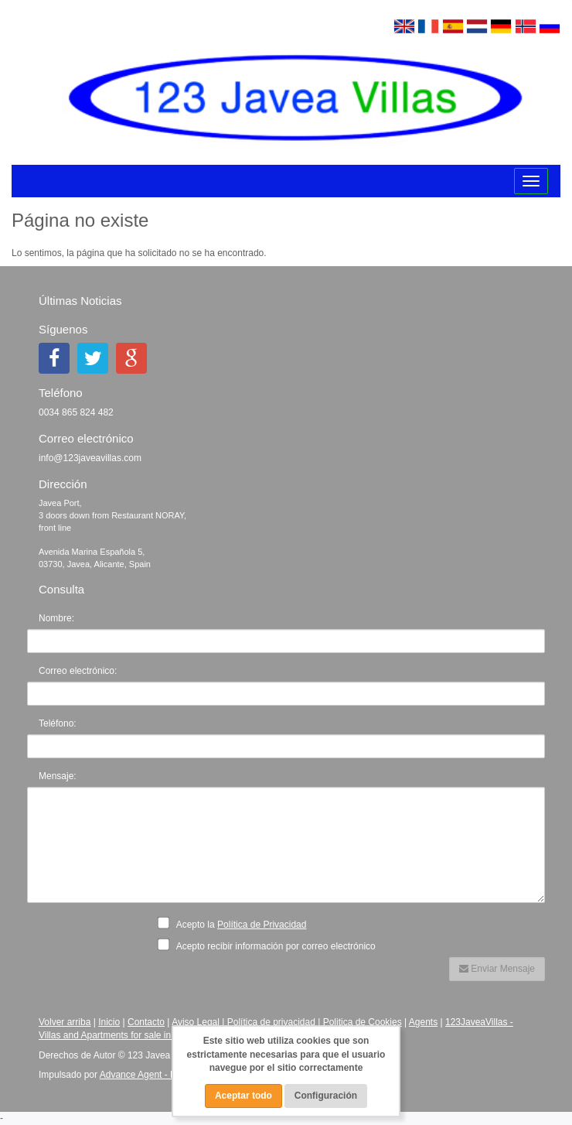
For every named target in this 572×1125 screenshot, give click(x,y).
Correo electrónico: (78, 670)
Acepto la (236, 924)
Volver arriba (64, 1022)
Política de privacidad (271, 1022)
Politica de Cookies (362, 1022)
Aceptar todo (243, 1095)
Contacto (146, 1022)
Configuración (326, 1095)
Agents (423, 1022)
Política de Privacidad (261, 924)
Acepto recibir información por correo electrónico (271, 945)
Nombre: (56, 618)
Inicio (109, 1022)
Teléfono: (58, 723)
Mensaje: (58, 776)
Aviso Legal (196, 1022)
